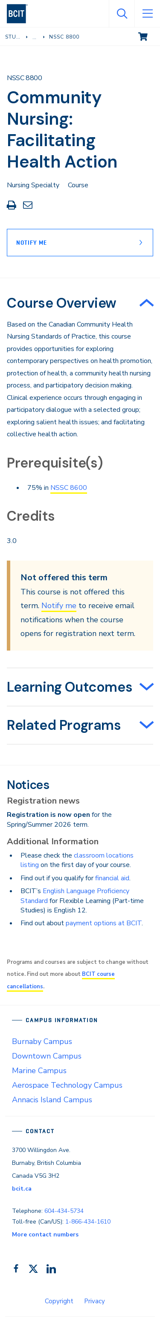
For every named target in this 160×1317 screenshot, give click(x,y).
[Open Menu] (147, 13)
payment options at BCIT (104, 923)
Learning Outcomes (69, 687)
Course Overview (61, 303)
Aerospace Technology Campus (67, 1085)
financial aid (112, 878)
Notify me (58, 605)
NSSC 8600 (68, 487)
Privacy (94, 1301)
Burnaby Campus (42, 1041)
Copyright (59, 1301)
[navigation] (21, 13)
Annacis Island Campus (52, 1100)
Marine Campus (39, 1070)
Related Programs (64, 725)
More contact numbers (45, 1234)
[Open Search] (121, 13)
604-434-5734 (64, 1211)
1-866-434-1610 (88, 1222)
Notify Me (31, 242)
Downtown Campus (46, 1056)
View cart (149, 36)
